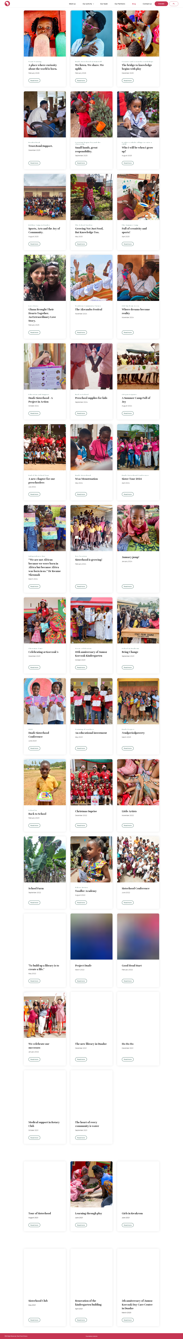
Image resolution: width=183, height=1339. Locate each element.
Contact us (147, 4)
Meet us (72, 4)
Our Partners (120, 4)
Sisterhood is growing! (88, 559)
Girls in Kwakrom (132, 1213)
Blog (134, 4)
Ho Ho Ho (128, 1043)
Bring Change (130, 652)
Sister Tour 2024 (132, 478)
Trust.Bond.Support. (40, 146)
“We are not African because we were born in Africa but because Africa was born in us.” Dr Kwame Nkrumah (44, 567)
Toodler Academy (86, 891)
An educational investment (91, 732)
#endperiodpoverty (133, 732)
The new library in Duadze (91, 1043)
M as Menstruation (86, 478)
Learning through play (88, 1213)
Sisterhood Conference (136, 888)
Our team (104, 4)
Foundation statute (91, 1336)
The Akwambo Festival (88, 309)
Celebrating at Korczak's (43, 652)
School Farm (36, 888)
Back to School (37, 813)
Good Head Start (132, 965)
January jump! (130, 557)
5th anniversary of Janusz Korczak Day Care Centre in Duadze (137, 1304)
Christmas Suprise (86, 811)
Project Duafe (83, 965)
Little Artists (129, 811)
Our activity (87, 4)
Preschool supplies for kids (91, 398)
